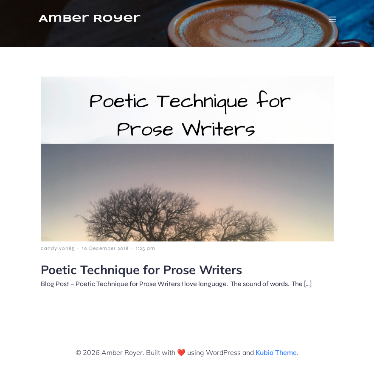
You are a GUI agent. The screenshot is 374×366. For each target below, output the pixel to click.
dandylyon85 (58, 248)
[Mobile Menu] (333, 19)
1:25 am (145, 248)
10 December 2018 (105, 248)
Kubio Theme (276, 352)
